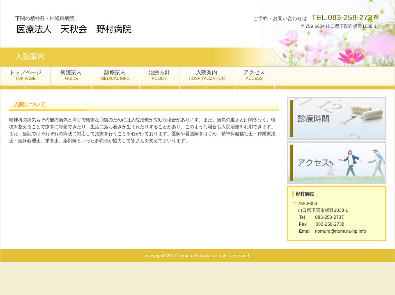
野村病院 (97, 29)
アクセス (336, 162)
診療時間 (336, 118)
